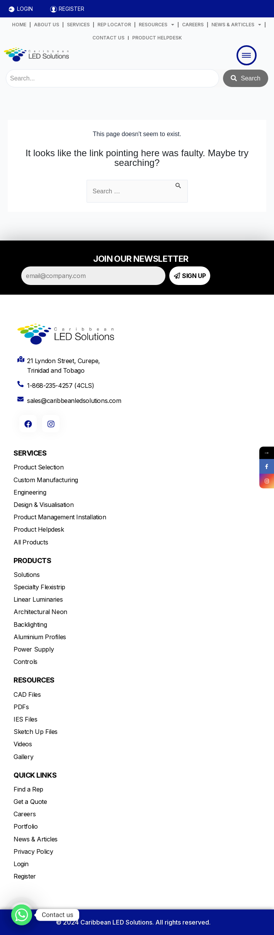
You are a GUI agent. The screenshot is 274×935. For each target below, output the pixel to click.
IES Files (25, 719)
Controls (25, 661)
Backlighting (30, 624)
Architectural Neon (40, 612)
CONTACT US (108, 38)
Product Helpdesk (39, 529)
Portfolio (25, 826)
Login (21, 864)
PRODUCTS (32, 560)
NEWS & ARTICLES (236, 25)
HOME (19, 24)
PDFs (21, 707)
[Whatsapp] (21, 914)
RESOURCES (156, 25)
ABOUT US (46, 24)
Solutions (26, 574)
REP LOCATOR (114, 24)
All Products (31, 542)
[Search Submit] (178, 184)
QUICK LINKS (35, 775)
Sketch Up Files (36, 731)
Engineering (30, 492)
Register (25, 876)
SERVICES (78, 24)
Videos (23, 744)
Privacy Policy (33, 851)
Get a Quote (30, 801)
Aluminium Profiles (40, 637)
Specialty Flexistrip (39, 587)
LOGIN (25, 8)
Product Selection (38, 467)
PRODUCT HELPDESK (157, 38)
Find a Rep (28, 789)
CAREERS (193, 24)
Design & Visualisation (43, 504)
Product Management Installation (60, 517)
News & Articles (36, 839)
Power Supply (34, 649)
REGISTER (71, 8)
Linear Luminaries (38, 599)
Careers (25, 814)
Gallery (23, 757)
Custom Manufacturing (46, 480)
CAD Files (27, 694)
